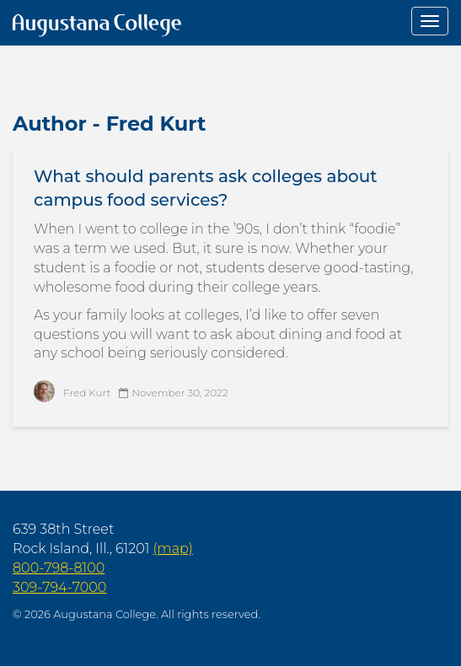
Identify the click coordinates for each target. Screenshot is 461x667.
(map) (172, 549)
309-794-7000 (59, 587)
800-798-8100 (59, 568)
